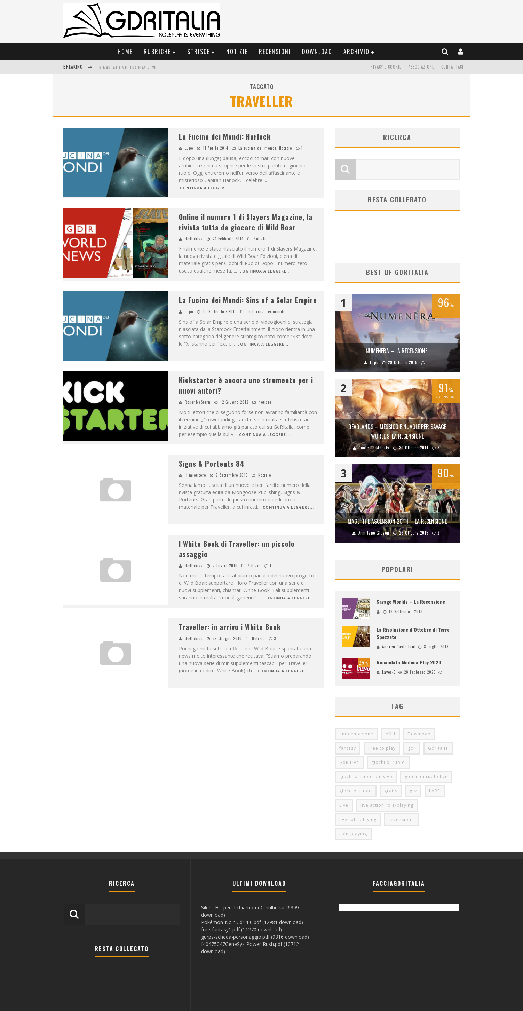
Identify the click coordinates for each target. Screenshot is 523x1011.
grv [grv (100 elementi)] (413, 791)
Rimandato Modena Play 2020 (128, 67)
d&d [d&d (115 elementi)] (390, 734)
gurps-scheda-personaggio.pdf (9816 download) (255, 936)
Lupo (189, 148)
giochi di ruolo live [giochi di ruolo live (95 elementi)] (426, 777)
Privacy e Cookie (385, 67)
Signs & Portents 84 (212, 463)
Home (125, 51)
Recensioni (275, 51)
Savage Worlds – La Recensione (411, 601)
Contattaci (452, 67)
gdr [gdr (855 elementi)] (412, 748)
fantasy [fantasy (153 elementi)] (347, 748)
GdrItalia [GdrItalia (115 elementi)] (438, 748)
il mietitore (195, 475)
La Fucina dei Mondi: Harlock (225, 136)
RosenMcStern (198, 402)
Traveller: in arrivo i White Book (230, 627)
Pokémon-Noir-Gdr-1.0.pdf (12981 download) (252, 922)
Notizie (237, 51)
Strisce (198, 51)
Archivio (356, 51)
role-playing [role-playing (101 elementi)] (353, 834)
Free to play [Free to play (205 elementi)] (382, 748)
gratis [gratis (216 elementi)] (390, 791)
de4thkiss (194, 239)
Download (317, 51)
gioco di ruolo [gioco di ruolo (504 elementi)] (355, 791)
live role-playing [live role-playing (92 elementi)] (358, 819)
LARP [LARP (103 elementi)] (434, 791)
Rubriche (157, 51)
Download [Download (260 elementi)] (419, 734)
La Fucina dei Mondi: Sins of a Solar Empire (248, 300)
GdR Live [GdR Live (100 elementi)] (349, 762)
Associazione (421, 67)
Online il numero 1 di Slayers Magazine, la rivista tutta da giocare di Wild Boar (245, 222)
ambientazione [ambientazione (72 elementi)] (356, 734)
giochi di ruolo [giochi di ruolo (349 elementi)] (388, 762)
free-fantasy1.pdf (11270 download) (241, 929)
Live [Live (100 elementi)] (343, 805)
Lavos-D (389, 672)
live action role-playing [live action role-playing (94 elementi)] (386, 805)
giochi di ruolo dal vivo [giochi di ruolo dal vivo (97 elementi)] (366, 777)
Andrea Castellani (399, 646)
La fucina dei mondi (257, 148)
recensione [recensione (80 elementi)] (401, 819)
